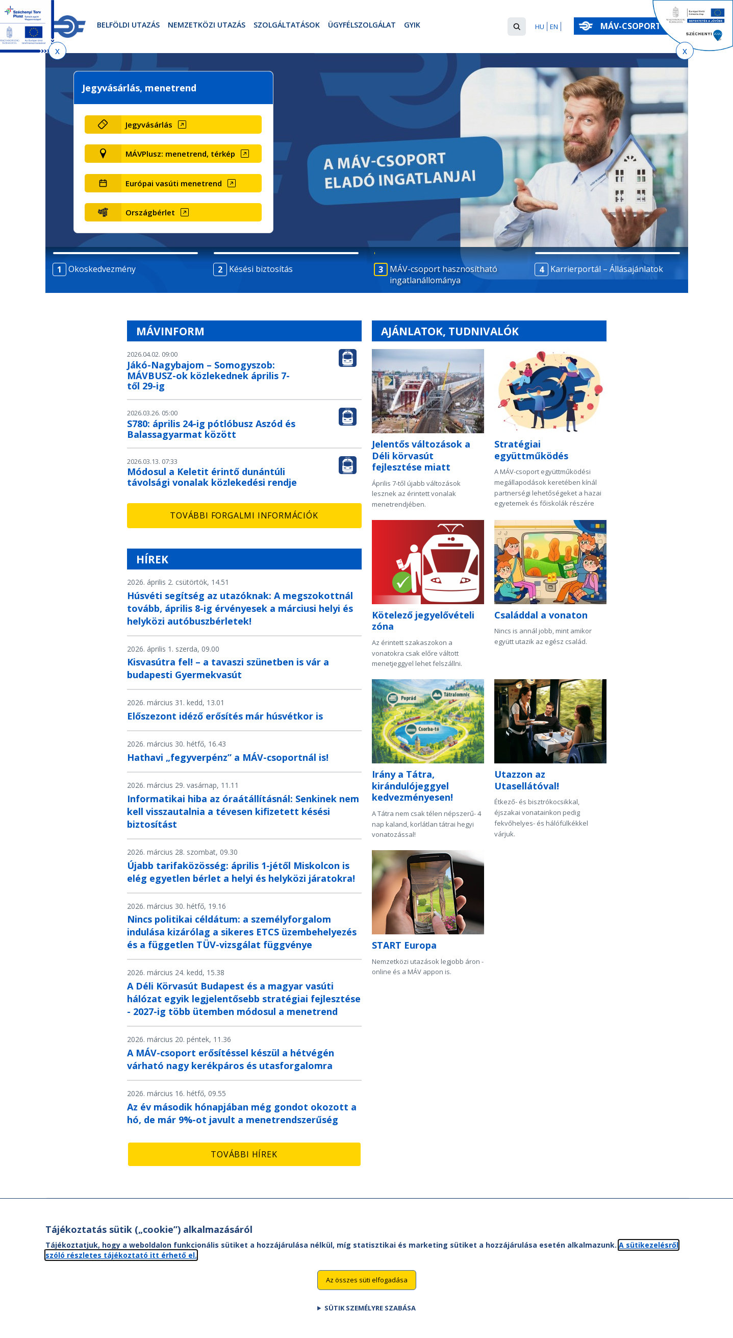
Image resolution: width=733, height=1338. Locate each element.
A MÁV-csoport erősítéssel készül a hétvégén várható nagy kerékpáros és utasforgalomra (230, 1059)
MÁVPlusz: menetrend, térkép (180, 153)
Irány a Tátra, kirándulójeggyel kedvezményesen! (412, 785)
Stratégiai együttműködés (531, 450)
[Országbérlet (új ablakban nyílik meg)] (191, 212)
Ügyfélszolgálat (396, 27)
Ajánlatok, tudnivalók (450, 331)
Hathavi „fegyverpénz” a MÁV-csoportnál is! (227, 757)
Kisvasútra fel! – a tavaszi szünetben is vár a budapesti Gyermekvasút (228, 668)
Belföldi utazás (133, 27)
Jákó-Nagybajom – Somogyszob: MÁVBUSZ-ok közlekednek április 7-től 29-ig (208, 375)
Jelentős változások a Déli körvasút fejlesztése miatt (421, 455)
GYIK (452, 27)
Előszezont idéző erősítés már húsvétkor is (225, 716)
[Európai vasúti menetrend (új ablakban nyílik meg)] (191, 183)
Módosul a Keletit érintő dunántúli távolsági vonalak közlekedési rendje (212, 476)
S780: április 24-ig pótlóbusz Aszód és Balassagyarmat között (211, 428)
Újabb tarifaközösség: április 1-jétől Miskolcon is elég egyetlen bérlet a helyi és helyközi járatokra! (241, 871)
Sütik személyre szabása (370, 1313)
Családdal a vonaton (541, 615)
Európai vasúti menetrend (173, 183)
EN (554, 26)
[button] (517, 26)
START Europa (404, 945)
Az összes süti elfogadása (367, 1286)
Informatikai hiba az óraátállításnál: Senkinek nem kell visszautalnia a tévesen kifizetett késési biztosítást (243, 811)
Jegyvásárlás (148, 124)
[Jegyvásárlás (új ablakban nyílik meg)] (191, 124)
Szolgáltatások (310, 27)
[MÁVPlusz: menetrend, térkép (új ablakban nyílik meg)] (191, 153)
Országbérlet (150, 212)
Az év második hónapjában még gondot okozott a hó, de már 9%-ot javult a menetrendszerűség (242, 1113)
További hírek (244, 1154)
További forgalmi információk (244, 515)
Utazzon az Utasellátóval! (526, 780)
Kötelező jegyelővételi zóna (423, 621)
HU (539, 26)
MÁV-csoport (632, 26)
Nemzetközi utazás (220, 27)
